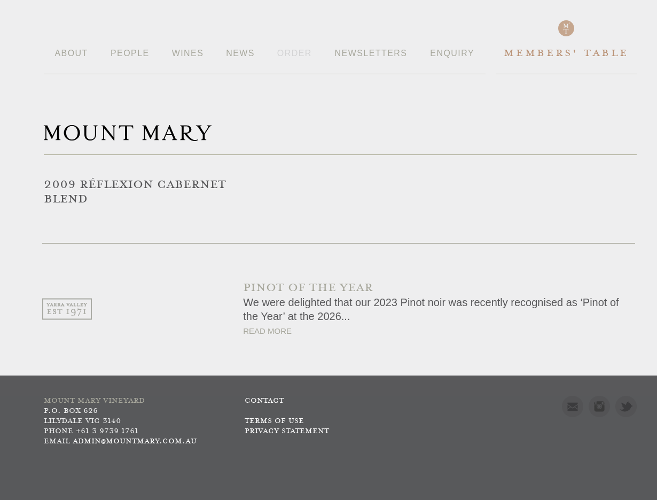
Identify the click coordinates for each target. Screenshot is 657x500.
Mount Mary (127, 133)
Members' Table (566, 53)
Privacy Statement (287, 431)
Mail (572, 406)
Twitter (626, 406)
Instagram (599, 406)
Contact (264, 401)
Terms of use (274, 421)
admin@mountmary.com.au (135, 441)
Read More (267, 330)
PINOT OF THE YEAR (308, 288)
